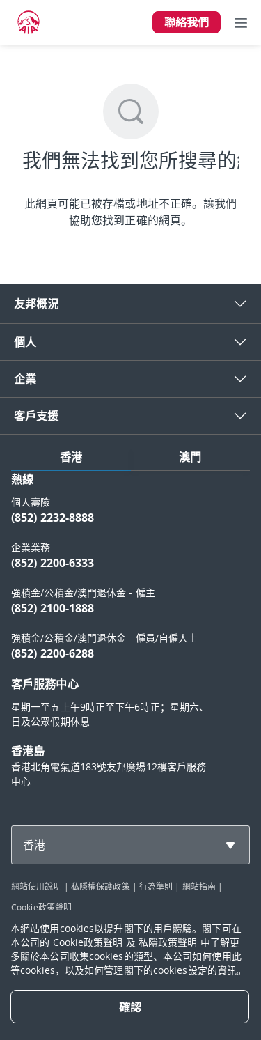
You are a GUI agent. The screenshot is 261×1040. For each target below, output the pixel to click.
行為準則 (156, 886)
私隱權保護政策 (100, 886)
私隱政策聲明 (168, 942)
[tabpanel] (130, 636)
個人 (25, 342)
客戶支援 (36, 416)
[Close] (129, 1006)
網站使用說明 (36, 886)
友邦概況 (36, 303)
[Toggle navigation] (241, 22)
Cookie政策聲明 (41, 907)
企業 (25, 379)
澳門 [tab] (190, 457)
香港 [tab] (71, 457)
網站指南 (199, 886)
